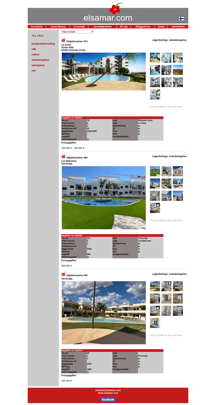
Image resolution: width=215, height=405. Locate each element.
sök (34, 70)
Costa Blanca (58, 26)
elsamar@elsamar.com (108, 390)
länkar (161, 26)
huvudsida (36, 26)
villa (34, 49)
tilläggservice (143, 26)
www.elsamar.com (108, 393)
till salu (124, 26)
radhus (35, 54)
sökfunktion (178, 26)
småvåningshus (40, 60)
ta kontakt (79, 26)
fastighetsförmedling (43, 43)
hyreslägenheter (103, 26)
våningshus (38, 65)
